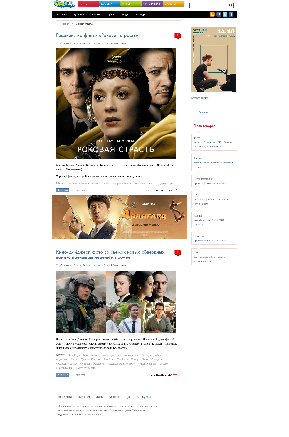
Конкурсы (141, 14)
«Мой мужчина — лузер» (153, 363)
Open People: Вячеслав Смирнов (210, 183)
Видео (125, 14)
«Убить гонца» (64, 367)
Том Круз (74, 355)
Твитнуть (79, 190)
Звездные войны (152, 355)
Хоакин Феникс (100, 183)
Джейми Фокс (131, 355)
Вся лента (61, 14)
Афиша (111, 14)
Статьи (96, 14)
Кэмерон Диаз (139, 359)
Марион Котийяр (79, 183)
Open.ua (203, 112)
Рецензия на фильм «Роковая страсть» (97, 35)
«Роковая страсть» (84, 24)
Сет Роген (123, 359)
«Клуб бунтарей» (86, 367)
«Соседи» (156, 359)
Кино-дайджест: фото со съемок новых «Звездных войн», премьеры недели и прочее (110, 254)
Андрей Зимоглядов (115, 43)
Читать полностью (158, 190)
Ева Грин (109, 359)
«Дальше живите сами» (122, 363)
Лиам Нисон (89, 355)
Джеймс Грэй (166, 183)
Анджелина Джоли (67, 359)
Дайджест (79, 14)
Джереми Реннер (122, 183)
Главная (65, 24)
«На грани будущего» (92, 363)
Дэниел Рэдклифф (110, 355)
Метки (60, 183)
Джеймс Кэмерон (91, 359)
